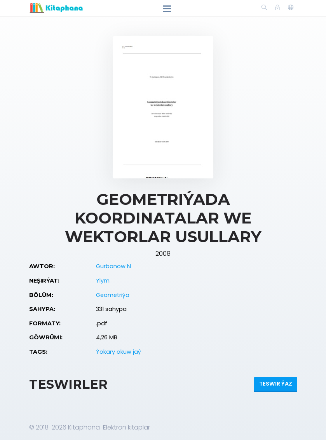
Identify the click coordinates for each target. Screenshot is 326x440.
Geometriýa (112, 295)
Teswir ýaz (275, 384)
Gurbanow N (113, 266)
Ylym (103, 281)
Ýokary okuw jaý (118, 352)
